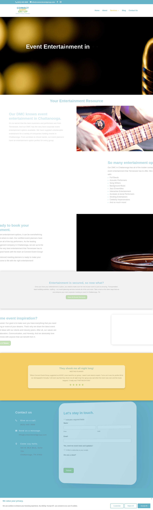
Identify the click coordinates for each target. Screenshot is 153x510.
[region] (76, 504)
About (104, 10)
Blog (124, 10)
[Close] (151, 498)
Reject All (131, 506)
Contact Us (133, 10)
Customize (116, 506)
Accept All (144, 506)
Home (97, 10)
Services (113, 10)
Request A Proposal (76, 61)
